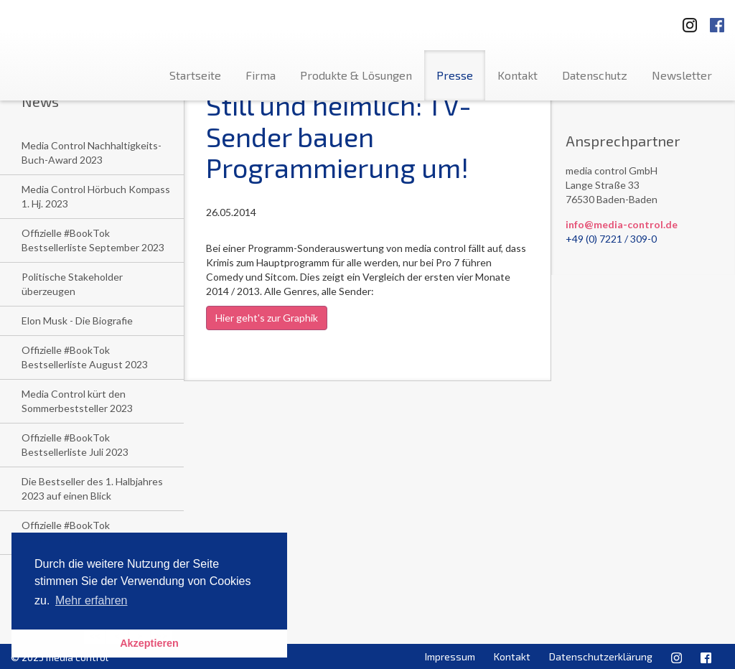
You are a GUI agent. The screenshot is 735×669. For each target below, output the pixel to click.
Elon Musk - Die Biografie (77, 320)
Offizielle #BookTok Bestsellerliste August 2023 (85, 357)
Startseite (195, 75)
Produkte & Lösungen (356, 75)
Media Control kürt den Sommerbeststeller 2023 (77, 401)
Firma (260, 75)
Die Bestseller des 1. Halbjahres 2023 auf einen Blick (92, 488)
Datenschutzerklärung (600, 656)
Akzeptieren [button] (149, 643)
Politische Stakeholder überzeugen (72, 284)
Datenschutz (594, 75)
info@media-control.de (622, 224)
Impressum (450, 656)
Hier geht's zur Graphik (266, 318)
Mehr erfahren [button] (91, 600)
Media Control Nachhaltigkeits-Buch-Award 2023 (91, 152)
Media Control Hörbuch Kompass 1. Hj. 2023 (96, 196)
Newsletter (682, 75)
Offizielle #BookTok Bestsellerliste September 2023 (93, 240)
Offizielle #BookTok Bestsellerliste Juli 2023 (75, 444)
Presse (454, 75)
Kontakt (517, 75)
